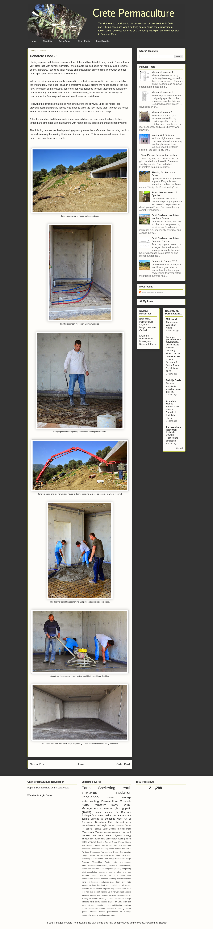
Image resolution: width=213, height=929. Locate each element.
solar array (117, 902)
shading (104, 902)
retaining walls (88, 902)
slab (110, 902)
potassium (111, 898)
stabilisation (117, 905)
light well (85, 892)
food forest (97, 815)
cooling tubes (115, 872)
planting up (97, 819)
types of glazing (98, 915)
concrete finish (119, 832)
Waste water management (118, 862)
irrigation (106, 888)
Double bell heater (103, 845)
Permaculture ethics (105, 855)
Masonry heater (107, 849)
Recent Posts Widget (148, 292)
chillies (121, 865)
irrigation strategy (122, 835)
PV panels (87, 829)
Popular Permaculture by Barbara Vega (47, 787)
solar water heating (115, 839)
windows (92, 842)
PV (116, 812)
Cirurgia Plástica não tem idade (172, 438)
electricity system (124, 879)
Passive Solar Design (105, 829)
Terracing (85, 862)
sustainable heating (115, 908)
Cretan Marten (118, 842)
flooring (94, 882)
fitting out (86, 882)
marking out (95, 892)
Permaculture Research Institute (173, 429)
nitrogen (128, 892)
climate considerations (94, 868)
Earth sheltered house (119, 822)
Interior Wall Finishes (163, 135)
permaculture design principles (118, 895)
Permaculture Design (110, 852)
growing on (86, 885)
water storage (119, 797)
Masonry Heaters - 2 (162, 92)
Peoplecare (95, 852)
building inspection (109, 865)
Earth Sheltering (98, 788)
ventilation (90, 797)
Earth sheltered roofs (92, 825)
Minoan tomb (120, 849)
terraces (93, 912)
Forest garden (103, 812)
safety (97, 902)
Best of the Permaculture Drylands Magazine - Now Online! (147, 325)
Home (34, 41)
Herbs (85, 804)
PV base (85, 852)
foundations (104, 882)
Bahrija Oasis (173, 380)
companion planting (113, 868)
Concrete (125, 801)
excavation (106, 808)
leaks (129, 888)
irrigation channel (118, 888)
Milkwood (171, 319)
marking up (105, 892)
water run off (124, 819)
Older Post (123, 764)
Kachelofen (95, 849)
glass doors (115, 882)
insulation (123, 792)
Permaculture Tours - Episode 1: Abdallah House (172, 412)
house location (96, 888)
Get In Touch (65, 41)
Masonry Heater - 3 (162, 112)
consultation (92, 872)
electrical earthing (108, 879)
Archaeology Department (94, 822)
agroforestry (87, 865)
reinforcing (100, 839)
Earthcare (117, 845)
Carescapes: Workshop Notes (172, 325)
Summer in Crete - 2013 (164, 261)
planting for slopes (90, 898)
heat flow (96, 885)
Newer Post (37, 764)
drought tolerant (98, 875)
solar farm (127, 902)
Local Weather (103, 41)
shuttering (110, 819)
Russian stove (97, 859)
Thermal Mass (124, 829)
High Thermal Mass (111, 825)
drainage (86, 815)
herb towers (105, 835)
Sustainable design (123, 859)
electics (97, 879)
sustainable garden (96, 908)
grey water (126, 882)
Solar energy (109, 859)
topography (86, 915)
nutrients (85, 895)
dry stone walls (117, 875)
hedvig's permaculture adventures (173, 339)
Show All (179, 448)
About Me (47, 41)
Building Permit (104, 842)
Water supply (88, 832)
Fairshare (127, 845)
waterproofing (90, 801)
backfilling (96, 865)
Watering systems (103, 832)
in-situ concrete (112, 815)
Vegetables (97, 862)
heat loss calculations (110, 885)
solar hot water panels (92, 905)
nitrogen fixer (88, 839)
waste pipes (110, 915)
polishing (102, 898)
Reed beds (121, 855)
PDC (129, 849)
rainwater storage (123, 898)
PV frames (126, 825)
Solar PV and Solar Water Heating (159, 155)
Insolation (86, 849)
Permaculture (109, 801)
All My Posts (84, 41)
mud (122, 892)
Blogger (163, 922)
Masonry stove (106, 804)
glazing (119, 808)
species (107, 905)
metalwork (115, 892)
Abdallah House (171, 402)
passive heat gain (97, 895)
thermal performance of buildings (115, 912)
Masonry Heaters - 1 (162, 72)
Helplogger (160, 292)
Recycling (126, 812)
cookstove (103, 872)
